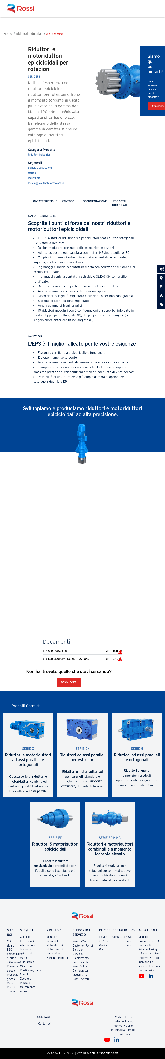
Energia (24, 974)
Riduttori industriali (29, 33)
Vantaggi (68, 201)
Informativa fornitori (123, 1029)
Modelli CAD (80, 974)
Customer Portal (83, 945)
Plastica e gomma (31, 970)
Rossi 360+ (79, 941)
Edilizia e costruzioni (40, 167)
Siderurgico (27, 961)
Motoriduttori (54, 945)
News (128, 936)
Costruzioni (27, 941)
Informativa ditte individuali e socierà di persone (150, 962)
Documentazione (94, 201)
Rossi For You (81, 979)
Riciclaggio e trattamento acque (46, 183)
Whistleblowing (148, 949)
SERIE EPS (54, 33)
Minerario (26, 966)
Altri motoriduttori (57, 957)
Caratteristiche (45, 201)
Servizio (77, 949)
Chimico (25, 936)
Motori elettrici (55, 949)
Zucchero (25, 978)
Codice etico (146, 945)
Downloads (68, 682)
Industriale (34, 178)
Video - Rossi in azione (11, 987)
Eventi (129, 941)
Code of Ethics (124, 1017)
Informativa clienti (150, 953)
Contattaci (118, 936)
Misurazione (53, 953)
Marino (32, 172)
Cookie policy (147, 970)
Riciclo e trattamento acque (27, 987)
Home (7, 33)
